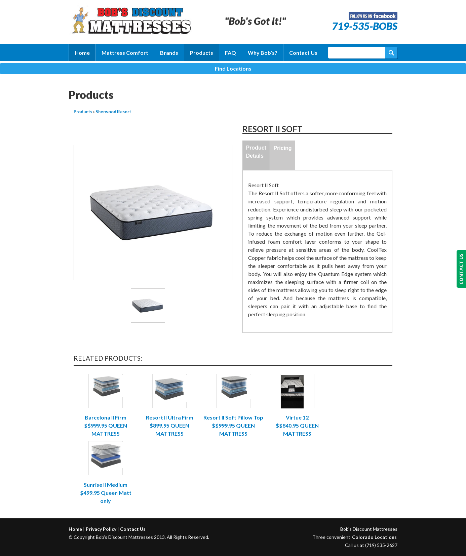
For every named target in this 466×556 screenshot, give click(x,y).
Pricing (282, 148)
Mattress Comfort (125, 52)
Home (82, 52)
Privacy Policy (101, 529)
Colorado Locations (374, 537)
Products (201, 52)
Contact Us (303, 52)
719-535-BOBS (364, 26)
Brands (169, 52)
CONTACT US (461, 268)
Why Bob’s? (262, 52)
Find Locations (233, 68)
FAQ (230, 52)
